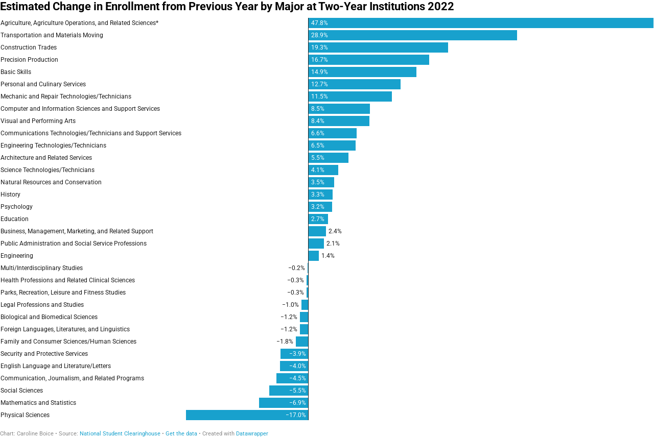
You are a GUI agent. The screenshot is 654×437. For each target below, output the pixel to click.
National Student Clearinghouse (120, 433)
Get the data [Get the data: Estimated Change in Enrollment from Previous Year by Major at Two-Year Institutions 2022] (181, 433)
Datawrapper (252, 433)
